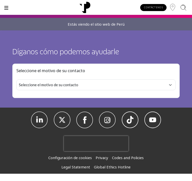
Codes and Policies (128, 157)
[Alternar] (6, 7)
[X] (62, 119)
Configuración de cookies (70, 157)
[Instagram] (107, 119)
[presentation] (96, 143)
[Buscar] (183, 7)
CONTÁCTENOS (153, 7)
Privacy (102, 157)
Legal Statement (75, 166)
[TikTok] (130, 119)
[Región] (172, 7)
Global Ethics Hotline (112, 166)
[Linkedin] (39, 119)
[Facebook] (84, 119)
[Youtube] (152, 119)
